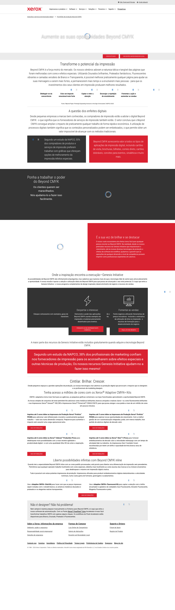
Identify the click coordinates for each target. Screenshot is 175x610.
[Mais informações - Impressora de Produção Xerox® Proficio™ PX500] (98, 428)
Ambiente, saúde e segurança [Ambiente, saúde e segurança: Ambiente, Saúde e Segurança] (37, 528)
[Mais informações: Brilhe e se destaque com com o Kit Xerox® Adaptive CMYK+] (87, 495)
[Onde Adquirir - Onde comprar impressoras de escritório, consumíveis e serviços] (142, 2)
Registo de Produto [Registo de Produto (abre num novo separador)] (116, 531)
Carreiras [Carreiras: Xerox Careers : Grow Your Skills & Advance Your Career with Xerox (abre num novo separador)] (41, 543)
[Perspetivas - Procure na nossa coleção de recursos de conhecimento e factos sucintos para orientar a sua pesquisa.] (122, 9)
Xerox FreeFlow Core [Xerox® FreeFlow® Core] (77, 511)
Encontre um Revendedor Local (79, 535)
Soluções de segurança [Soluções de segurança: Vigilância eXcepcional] (35, 535)
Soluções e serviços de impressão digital (40, 16)
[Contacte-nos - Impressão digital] (111, 56)
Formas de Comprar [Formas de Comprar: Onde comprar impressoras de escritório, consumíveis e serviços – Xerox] (77, 523)
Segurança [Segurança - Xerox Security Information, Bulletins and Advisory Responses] (108, 543)
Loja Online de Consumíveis (78, 528)
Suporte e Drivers (117, 523)
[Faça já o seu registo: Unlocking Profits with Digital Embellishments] (128, 330)
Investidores (51, 543)
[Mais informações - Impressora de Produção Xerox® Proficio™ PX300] (36, 428)
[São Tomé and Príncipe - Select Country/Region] (126, 2)
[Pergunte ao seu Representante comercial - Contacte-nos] (87, 329)
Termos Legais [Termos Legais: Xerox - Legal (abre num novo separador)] (79, 543)
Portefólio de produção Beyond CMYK (69, 16)
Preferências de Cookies (94, 543)
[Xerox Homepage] (34, 9)
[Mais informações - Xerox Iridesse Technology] (36, 454)
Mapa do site (118, 543)
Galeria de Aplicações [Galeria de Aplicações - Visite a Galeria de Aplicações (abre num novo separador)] (76, 531)
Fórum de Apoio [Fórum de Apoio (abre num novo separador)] (115, 528)
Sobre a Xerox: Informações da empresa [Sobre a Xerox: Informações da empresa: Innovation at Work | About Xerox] (45, 523)
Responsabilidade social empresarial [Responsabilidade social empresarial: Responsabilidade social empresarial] (39, 531)
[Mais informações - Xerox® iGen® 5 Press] (98, 454)
